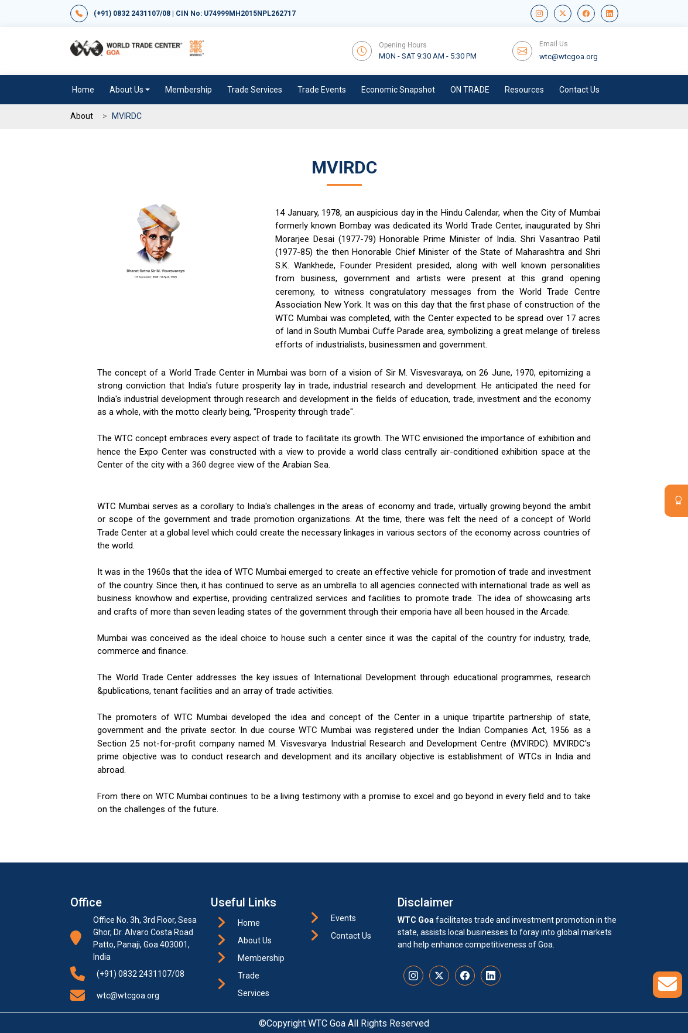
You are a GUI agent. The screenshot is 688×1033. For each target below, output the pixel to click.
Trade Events (321, 89)
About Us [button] (126, 89)
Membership (188, 89)
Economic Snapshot (398, 89)
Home (83, 89)
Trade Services (254, 89)
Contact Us (579, 89)
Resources (524, 89)
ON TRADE (470, 89)
